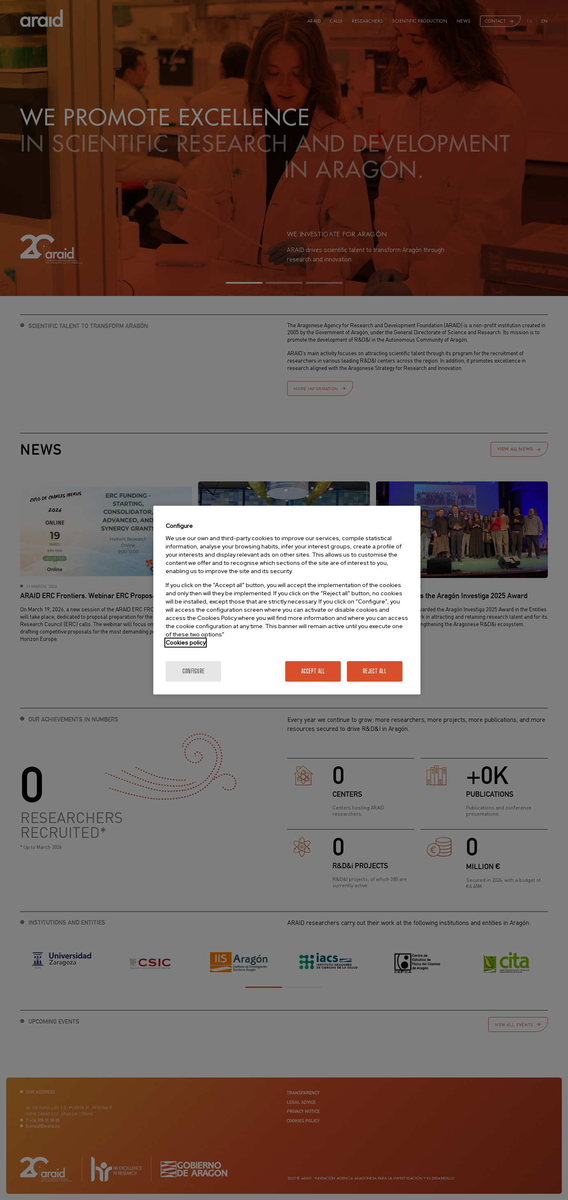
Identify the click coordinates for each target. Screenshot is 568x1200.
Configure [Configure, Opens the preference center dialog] (193, 671)
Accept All (313, 671)
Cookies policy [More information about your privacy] (185, 642)
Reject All (374, 671)
